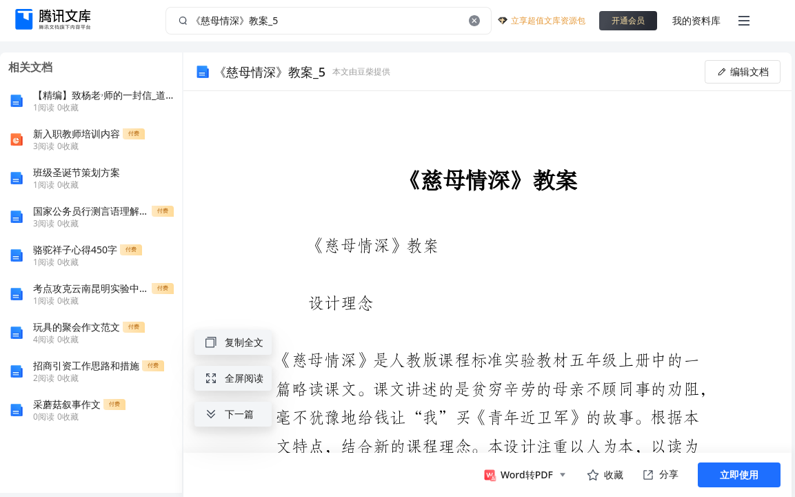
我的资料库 (696, 20)
